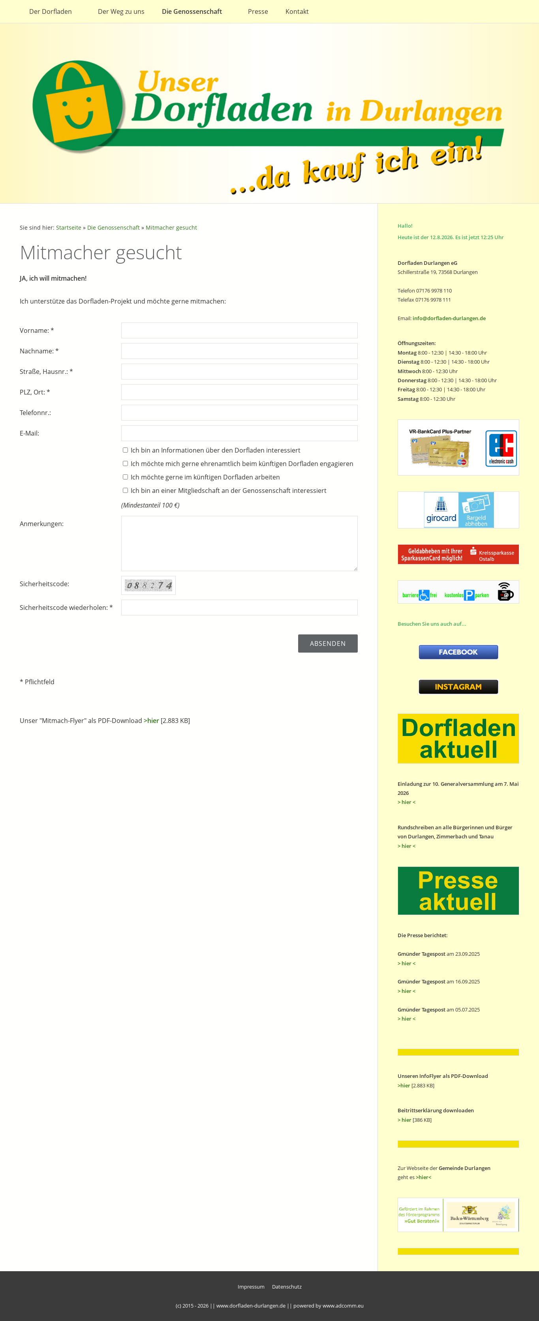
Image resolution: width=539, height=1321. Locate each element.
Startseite (68, 227)
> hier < (406, 802)
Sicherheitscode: (44, 583)
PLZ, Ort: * (35, 392)
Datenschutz (287, 1286)
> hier (404, 1119)
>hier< (423, 1177)
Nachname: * (39, 351)
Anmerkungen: (42, 523)
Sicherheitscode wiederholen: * (66, 607)
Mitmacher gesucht (171, 227)
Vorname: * (37, 330)
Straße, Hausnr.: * (46, 371)
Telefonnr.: (35, 412)
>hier (151, 720)
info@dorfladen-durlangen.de (449, 318)
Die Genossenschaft (113, 227)
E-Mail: (29, 433)
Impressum (251, 1286)
